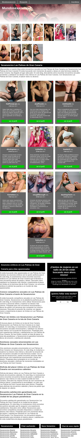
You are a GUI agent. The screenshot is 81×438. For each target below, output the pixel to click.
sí (60, 302)
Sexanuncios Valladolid (28, 434)
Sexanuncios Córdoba (28, 432)
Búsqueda (23, 2)
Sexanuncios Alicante (28, 430)
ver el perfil (13, 121)
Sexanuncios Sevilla (7, 436)
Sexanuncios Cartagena (49, 434)
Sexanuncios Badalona (48, 432)
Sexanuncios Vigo (26, 436)
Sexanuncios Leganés (69, 434)
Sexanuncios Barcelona (8, 432)
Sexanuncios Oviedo (48, 430)
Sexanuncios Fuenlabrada (70, 430)
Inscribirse (75, 2)
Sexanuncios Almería (68, 432)
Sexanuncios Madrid (7, 430)
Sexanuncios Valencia (8, 434)
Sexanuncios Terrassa (48, 436)
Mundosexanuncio (8, 2)
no (68, 302)
